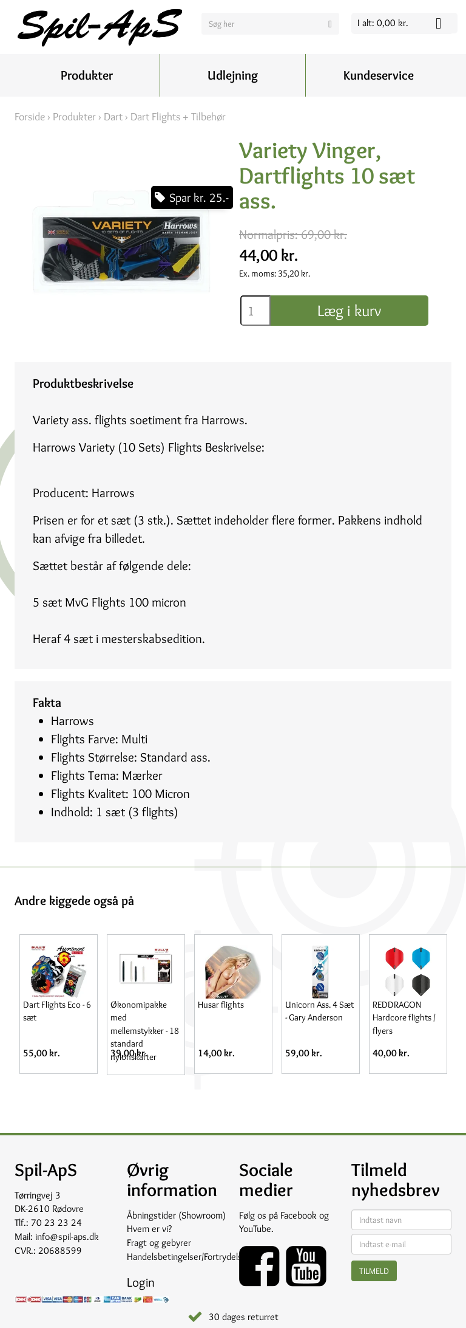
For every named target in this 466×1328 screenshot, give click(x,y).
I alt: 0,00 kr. (382, 23)
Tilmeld (374, 1270)
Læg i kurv (349, 310)
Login (141, 1282)
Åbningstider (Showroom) (176, 1215)
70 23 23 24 (56, 1222)
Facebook (298, 1215)
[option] (58, 1004)
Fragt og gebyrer (159, 1242)
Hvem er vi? (149, 1228)
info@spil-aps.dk (67, 1236)
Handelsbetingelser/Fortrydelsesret (195, 1256)
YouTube (255, 1228)
